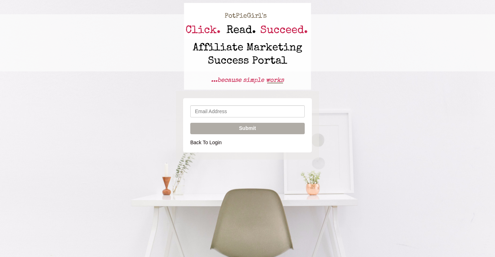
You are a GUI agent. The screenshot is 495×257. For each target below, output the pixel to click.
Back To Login (206, 142)
